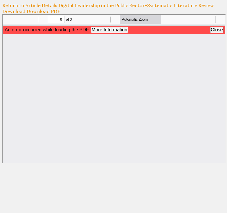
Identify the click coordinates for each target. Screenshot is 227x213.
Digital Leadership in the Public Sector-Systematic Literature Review (136, 5)
